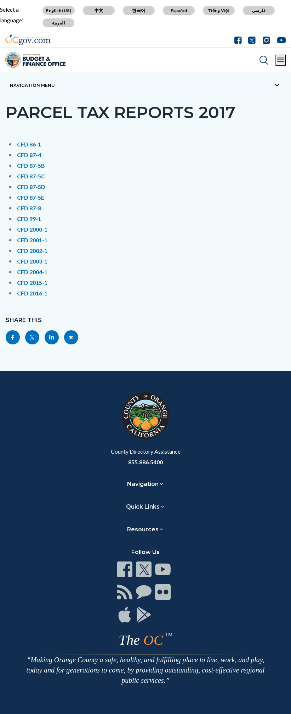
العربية (58, 23)
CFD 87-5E (30, 197)
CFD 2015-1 (32, 282)
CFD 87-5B (31, 165)
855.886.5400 (145, 462)
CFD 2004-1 (32, 272)
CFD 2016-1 (32, 293)
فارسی (259, 10)
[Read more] (28, 39)
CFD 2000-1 (32, 229)
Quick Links (143, 506)
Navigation (143, 484)
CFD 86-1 (29, 144)
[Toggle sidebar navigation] (145, 85)
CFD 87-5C (31, 176)
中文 (99, 10)
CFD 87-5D (31, 186)
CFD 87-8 (29, 208)
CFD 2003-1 (32, 261)
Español (179, 10)
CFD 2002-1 (32, 250)
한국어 (138, 10)
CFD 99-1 (29, 218)
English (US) (58, 10)
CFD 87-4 (29, 154)
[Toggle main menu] (280, 60)
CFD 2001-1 (32, 240)
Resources (143, 529)
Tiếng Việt (219, 10)
